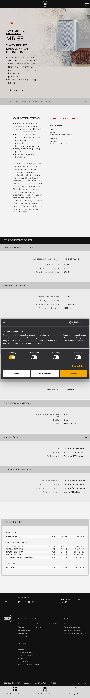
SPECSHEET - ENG (15, 549)
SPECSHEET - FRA (14, 552)
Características (10, 101)
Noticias (21, 658)
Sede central (22, 649)
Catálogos (38, 624)
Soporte (18, 90)
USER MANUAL (13, 536)
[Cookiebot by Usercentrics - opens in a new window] (71, 323)
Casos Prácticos (54, 624)
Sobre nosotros (23, 661)
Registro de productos (72, 627)
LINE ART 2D (12, 567)
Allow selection (45, 373)
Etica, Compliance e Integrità (28, 664)
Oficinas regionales (25, 652)
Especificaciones (30, 101)
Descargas (46, 101)
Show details (77, 366)
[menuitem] (80, 683)
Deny (16, 373)
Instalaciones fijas (24, 630)
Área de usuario (69, 624)
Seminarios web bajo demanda (75, 633)
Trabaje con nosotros (25, 655)
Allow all (73, 373)
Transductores (23, 636)
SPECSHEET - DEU (15, 546)
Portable (21, 624)
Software (38, 627)
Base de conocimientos (72, 630)
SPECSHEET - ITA (14, 555)
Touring (21, 627)
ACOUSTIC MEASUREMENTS (19, 557)
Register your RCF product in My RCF (72, 600)
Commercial (22, 633)
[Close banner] (86, 323)
